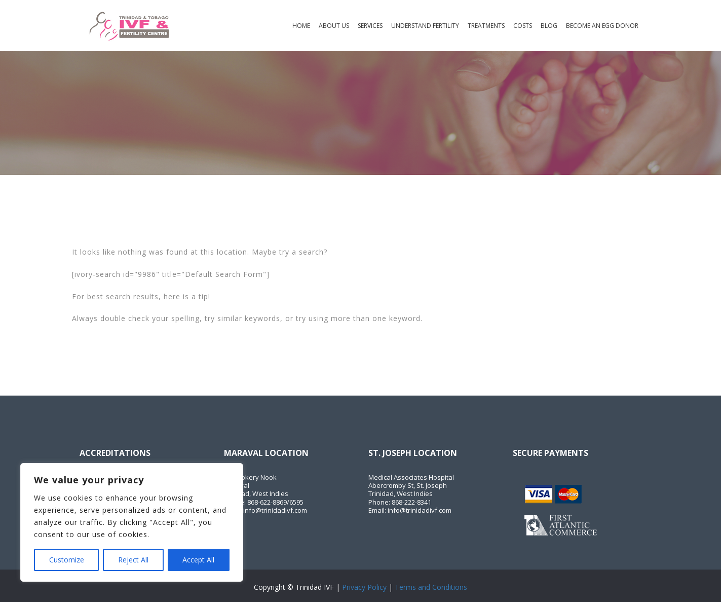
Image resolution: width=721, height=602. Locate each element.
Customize (66, 559)
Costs (522, 25)
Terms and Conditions (431, 587)
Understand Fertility (425, 25)
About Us (334, 25)
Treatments (486, 25)
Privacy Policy (364, 587)
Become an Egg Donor (602, 25)
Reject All (133, 559)
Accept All (198, 559)
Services (370, 25)
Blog (549, 25)
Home (301, 25)
